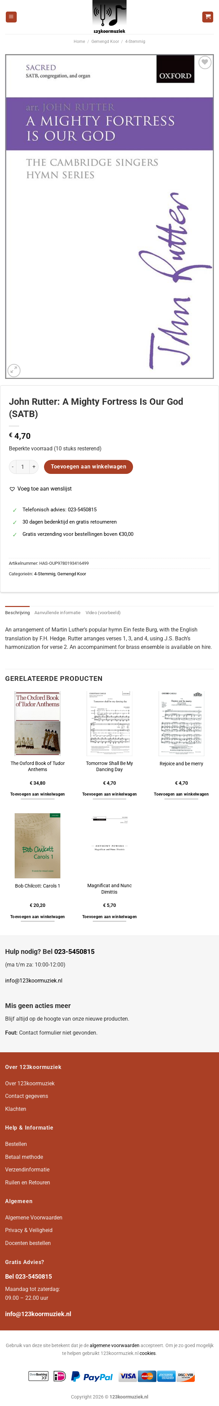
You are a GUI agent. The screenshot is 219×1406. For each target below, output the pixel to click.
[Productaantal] (23, 467)
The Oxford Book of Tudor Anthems (38, 767)
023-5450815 (74, 951)
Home (79, 41)
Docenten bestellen (28, 1243)
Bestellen (16, 1144)
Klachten (15, 1109)
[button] (40, 488)
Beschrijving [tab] (17, 612)
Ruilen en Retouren (27, 1182)
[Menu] (11, 17)
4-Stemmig (135, 41)
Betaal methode (24, 1157)
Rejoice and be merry (181, 764)
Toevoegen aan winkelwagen (89, 467)
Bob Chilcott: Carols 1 (37, 886)
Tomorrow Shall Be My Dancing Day (109, 767)
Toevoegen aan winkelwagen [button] (37, 794)
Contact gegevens (26, 1096)
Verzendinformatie (27, 1169)
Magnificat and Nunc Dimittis (109, 889)
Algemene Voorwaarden (33, 1217)
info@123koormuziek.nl (33, 980)
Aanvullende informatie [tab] (57, 612)
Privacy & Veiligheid (29, 1230)
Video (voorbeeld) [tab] (103, 612)
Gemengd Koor (105, 41)
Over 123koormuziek (30, 1083)
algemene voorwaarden (115, 1345)
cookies (148, 1353)
